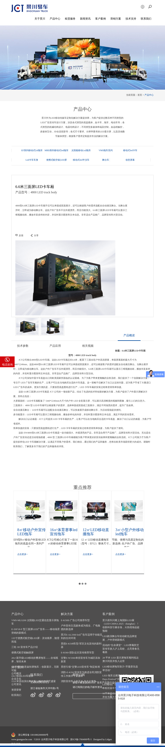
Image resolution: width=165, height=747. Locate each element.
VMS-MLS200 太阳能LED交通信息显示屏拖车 (33, 624)
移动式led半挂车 (55, 160)
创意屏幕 (103, 160)
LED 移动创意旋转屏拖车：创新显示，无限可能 (35, 670)
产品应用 (55, 347)
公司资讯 (140, 632)
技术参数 (22, 347)
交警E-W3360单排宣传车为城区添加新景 (78, 661)
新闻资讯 (85, 18)
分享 (36, 235)
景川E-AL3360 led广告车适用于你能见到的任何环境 (78, 638)
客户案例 (100, 18)
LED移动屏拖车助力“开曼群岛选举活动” (116, 670)
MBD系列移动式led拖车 (56, 150)
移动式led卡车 (127, 150)
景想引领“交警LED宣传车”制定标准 (78, 668)
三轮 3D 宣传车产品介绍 (24, 649)
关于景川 (40, 18)
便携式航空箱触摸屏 (22, 654)
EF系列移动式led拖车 (32, 150)
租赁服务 (70, 18)
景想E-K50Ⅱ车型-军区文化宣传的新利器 (78, 647)
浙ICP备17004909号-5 (81, 733)
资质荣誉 (140, 638)
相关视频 (87, 347)
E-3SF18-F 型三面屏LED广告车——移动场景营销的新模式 (34, 632)
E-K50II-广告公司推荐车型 (73, 622)
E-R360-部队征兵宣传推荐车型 (75, 654)
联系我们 (146, 18)
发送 (97, 697)
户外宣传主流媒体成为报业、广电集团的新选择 (78, 629)
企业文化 (140, 627)
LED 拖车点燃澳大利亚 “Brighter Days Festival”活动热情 (116, 679)
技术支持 (131, 18)
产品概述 (129, 337)
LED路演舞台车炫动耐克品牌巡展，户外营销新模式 (116, 640)
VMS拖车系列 (103, 150)
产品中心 (55, 18)
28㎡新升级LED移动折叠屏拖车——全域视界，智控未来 (34, 661)
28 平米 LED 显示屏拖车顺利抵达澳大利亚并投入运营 (115, 661)
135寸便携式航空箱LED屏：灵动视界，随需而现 (34, 642)
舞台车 (79, 160)
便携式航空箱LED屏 (32, 160)
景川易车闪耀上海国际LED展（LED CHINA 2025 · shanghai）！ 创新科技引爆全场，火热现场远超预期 (114, 627)
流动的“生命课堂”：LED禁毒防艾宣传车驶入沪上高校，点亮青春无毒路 (116, 650)
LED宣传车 (88, 742)
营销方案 (115, 18)
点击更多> (22, 555)
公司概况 (140, 622)
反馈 (21, 235)
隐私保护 (15, 738)
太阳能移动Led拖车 (79, 150)
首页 (140, 95)
